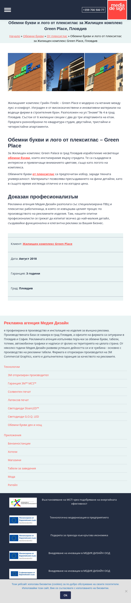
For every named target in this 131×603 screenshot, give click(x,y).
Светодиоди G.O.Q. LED (23, 416)
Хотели (12, 452)
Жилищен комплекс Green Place (47, 244)
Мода (11, 476)
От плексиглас (57, 36)
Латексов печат (18, 400)
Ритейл (13, 485)
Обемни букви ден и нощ (25, 425)
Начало (14, 36)
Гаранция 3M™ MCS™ (22, 383)
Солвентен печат (19, 392)
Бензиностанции (19, 443)
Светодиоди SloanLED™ (23, 408)
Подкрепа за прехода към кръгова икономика (79, 535)
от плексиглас (43, 174)
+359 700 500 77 (93, 10)
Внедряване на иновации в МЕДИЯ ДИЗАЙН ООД (79, 553)
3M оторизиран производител (28, 375)
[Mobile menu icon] (7, 10)
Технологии (12, 367)
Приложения (12, 435)
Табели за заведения (22, 468)
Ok (65, 595)
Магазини (14, 460)
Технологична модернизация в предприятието (79, 517)
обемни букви (19, 158)
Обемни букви (33, 36)
